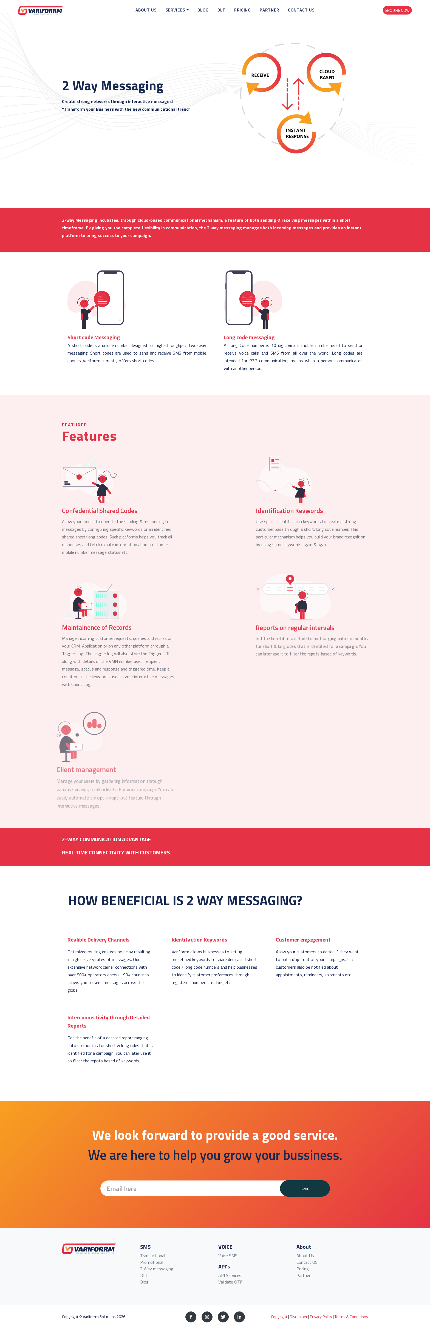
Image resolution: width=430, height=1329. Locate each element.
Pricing (256, 15)
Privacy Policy (321, 1317)
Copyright (279, 1317)
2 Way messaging (156, 1268)
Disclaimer (298, 1317)
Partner (283, 15)
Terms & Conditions (351, 1317)
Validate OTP (230, 1282)
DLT (235, 15)
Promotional (151, 1262)
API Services (229, 1275)
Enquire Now (397, 15)
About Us (160, 15)
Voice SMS (227, 1255)
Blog (217, 15)
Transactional (152, 1255)
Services (190, 15)
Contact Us (315, 15)
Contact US (307, 1262)
